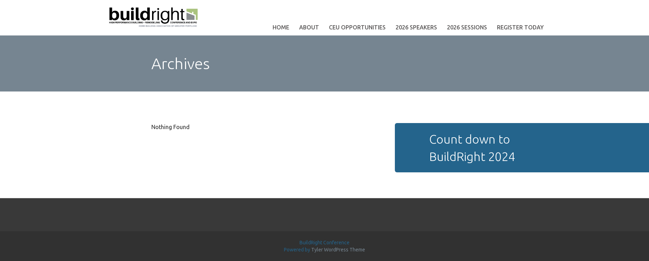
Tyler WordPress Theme (338, 249)
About (309, 27)
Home (281, 27)
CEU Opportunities (357, 27)
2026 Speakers (416, 27)
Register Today (520, 27)
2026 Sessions (467, 27)
